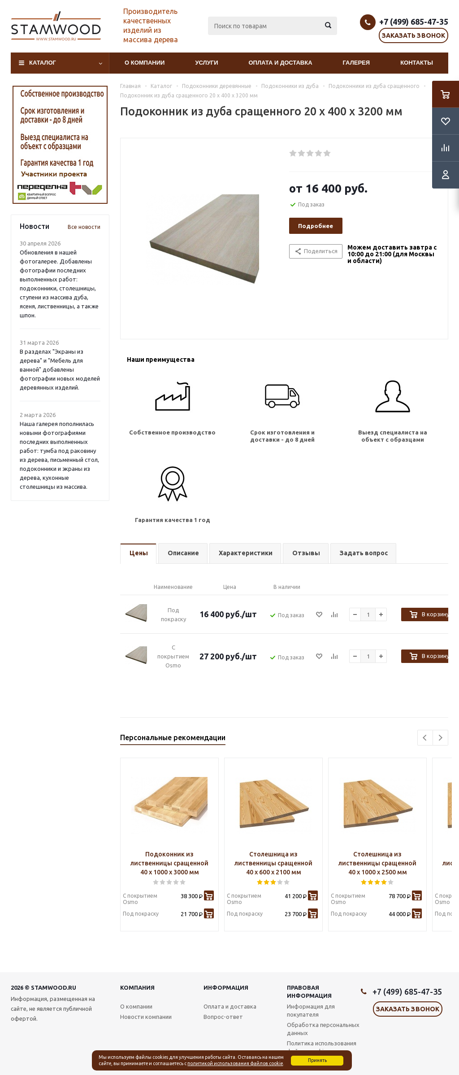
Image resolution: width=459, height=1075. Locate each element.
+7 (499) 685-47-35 (413, 22)
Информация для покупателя (311, 1010)
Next (440, 737)
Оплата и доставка (280, 62)
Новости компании (146, 1017)
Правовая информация (309, 991)
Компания (137, 987)
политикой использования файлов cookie (235, 1063)
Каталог (42, 62)
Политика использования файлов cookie (321, 1047)
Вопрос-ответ (223, 1017)
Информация (226, 987)
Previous (425, 737)
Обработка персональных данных (323, 1029)
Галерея (356, 62)
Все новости (84, 227)
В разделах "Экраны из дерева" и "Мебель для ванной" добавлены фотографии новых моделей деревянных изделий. (60, 369)
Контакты (416, 62)
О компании (145, 62)
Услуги (206, 62)
